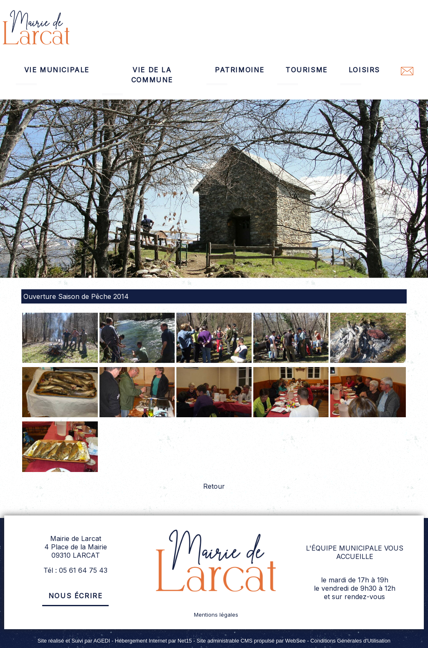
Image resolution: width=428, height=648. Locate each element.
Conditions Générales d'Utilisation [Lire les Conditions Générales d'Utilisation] (351, 641)
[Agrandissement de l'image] (59, 360)
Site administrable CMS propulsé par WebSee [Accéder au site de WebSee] (251, 641)
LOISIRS (364, 70)
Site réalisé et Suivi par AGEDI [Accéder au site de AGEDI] (74, 641)
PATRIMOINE (240, 70)
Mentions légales (216, 614)
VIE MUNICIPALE (56, 70)
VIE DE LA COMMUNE (152, 75)
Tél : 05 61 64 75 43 (75, 570)
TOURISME (306, 70)
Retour (214, 486)
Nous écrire (75, 596)
